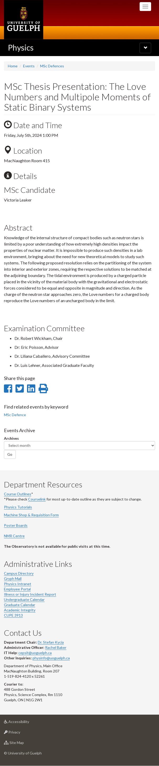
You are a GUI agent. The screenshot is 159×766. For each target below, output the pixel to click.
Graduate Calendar (19, 604)
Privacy (20, 733)
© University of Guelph (23, 753)
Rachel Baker (55, 647)
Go (9, 454)
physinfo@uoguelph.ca (51, 658)
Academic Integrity (19, 610)
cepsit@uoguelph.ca (35, 652)
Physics (21, 47)
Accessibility (25, 723)
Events (29, 66)
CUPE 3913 (13, 615)
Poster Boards (16, 525)
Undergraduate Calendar (24, 599)
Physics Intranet (17, 584)
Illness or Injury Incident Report (30, 594)
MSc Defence (15, 414)
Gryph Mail (13, 578)
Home (13, 66)
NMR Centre (14, 536)
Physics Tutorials (18, 507)
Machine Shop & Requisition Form (31, 515)
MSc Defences (52, 66)
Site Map (22, 744)
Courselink (37, 499)
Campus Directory (19, 573)
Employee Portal (17, 589)
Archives (11, 438)
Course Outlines (17, 494)
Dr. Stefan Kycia (51, 642)
